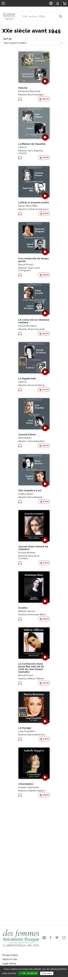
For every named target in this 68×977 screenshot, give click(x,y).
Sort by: (7, 38)
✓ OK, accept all (28, 973)
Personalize (47, 973)
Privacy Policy (10, 955)
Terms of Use (9, 959)
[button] (45, 81)
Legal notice (9, 963)
